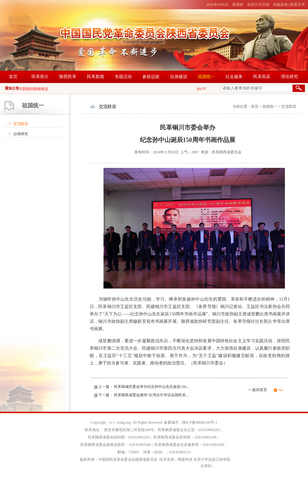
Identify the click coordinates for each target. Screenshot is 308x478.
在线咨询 (280, 4)
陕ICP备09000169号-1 (199, 422)
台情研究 (20, 134)
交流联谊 (20, 124)
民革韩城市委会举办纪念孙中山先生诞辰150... (151, 386)
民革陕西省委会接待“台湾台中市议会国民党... (151, 395)
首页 (254, 106)
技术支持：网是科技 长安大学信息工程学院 (194, 459)
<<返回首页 (257, 390)
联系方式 (297, 4)
